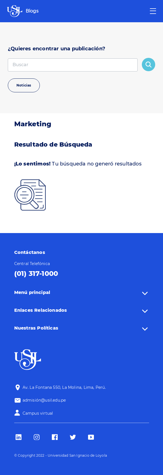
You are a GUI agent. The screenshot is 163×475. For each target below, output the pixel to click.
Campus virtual (38, 413)
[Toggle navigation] (153, 11)
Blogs (32, 11)
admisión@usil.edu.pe (44, 400)
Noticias (23, 85)
